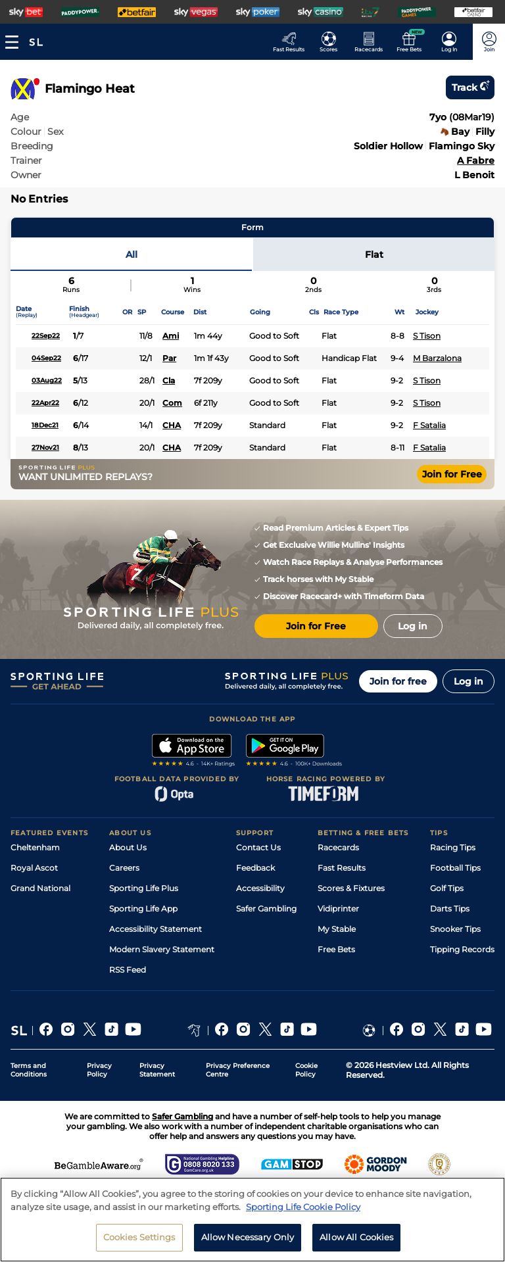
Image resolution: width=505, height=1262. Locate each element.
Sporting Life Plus (143, 888)
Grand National (40, 888)
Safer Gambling (266, 908)
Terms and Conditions (29, 1070)
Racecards (338, 847)
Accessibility (260, 888)
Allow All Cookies (356, 1240)
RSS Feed (127, 970)
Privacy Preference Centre (238, 1070)
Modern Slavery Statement (161, 949)
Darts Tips (449, 908)
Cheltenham (35, 847)
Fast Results (342, 868)
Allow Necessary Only (248, 1240)
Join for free (398, 681)
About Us (128, 847)
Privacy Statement (157, 1070)
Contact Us (258, 847)
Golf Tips (447, 888)
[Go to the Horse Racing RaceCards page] (372, 42)
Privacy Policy (99, 1070)
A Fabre (475, 160)
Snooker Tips (455, 929)
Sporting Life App (143, 908)
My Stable (337, 929)
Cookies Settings (139, 1240)
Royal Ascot (34, 868)
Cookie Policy (306, 1070)
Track (470, 87)
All (131, 254)
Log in (468, 681)
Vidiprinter (338, 908)
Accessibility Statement (155, 929)
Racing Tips (452, 847)
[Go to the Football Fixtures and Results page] (332, 42)
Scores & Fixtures (351, 888)
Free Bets (336, 949)
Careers (124, 868)
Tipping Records (462, 949)
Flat (374, 254)
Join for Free (452, 474)
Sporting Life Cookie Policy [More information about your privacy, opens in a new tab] (303, 1209)
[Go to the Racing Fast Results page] (292, 42)
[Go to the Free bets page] (413, 42)
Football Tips (455, 868)
